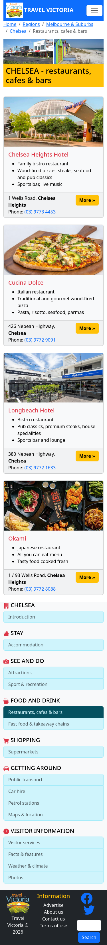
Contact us (53, 919)
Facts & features (25, 854)
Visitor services (24, 842)
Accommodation (25, 645)
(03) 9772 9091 (40, 340)
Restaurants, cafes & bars (35, 712)
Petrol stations (23, 803)
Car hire (16, 791)
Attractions (20, 672)
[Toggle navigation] (94, 10)
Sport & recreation (27, 684)
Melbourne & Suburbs (69, 24)
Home (10, 24)
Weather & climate (28, 866)
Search (89, 937)
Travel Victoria (40, 10)
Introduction (21, 617)
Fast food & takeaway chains (38, 724)
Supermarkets (23, 752)
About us (53, 912)
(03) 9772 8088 (40, 589)
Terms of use (53, 926)
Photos (15, 877)
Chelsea (18, 31)
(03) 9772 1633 (40, 468)
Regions (31, 24)
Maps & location (25, 815)
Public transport (25, 779)
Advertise (53, 905)
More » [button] (87, 200)
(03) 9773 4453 (40, 212)
